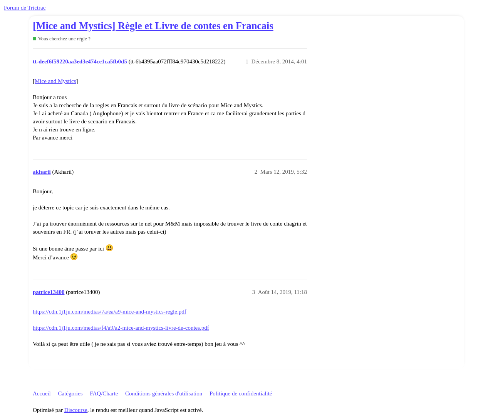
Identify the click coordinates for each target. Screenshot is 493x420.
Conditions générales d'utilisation (163, 393)
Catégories (70, 393)
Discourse (75, 410)
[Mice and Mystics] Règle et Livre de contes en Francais (153, 26)
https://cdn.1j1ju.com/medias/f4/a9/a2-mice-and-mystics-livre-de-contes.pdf (121, 328)
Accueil (42, 393)
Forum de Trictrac (24, 8)
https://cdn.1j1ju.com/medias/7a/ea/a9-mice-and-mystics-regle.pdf (109, 312)
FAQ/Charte (104, 393)
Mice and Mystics (55, 81)
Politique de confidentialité (241, 393)
